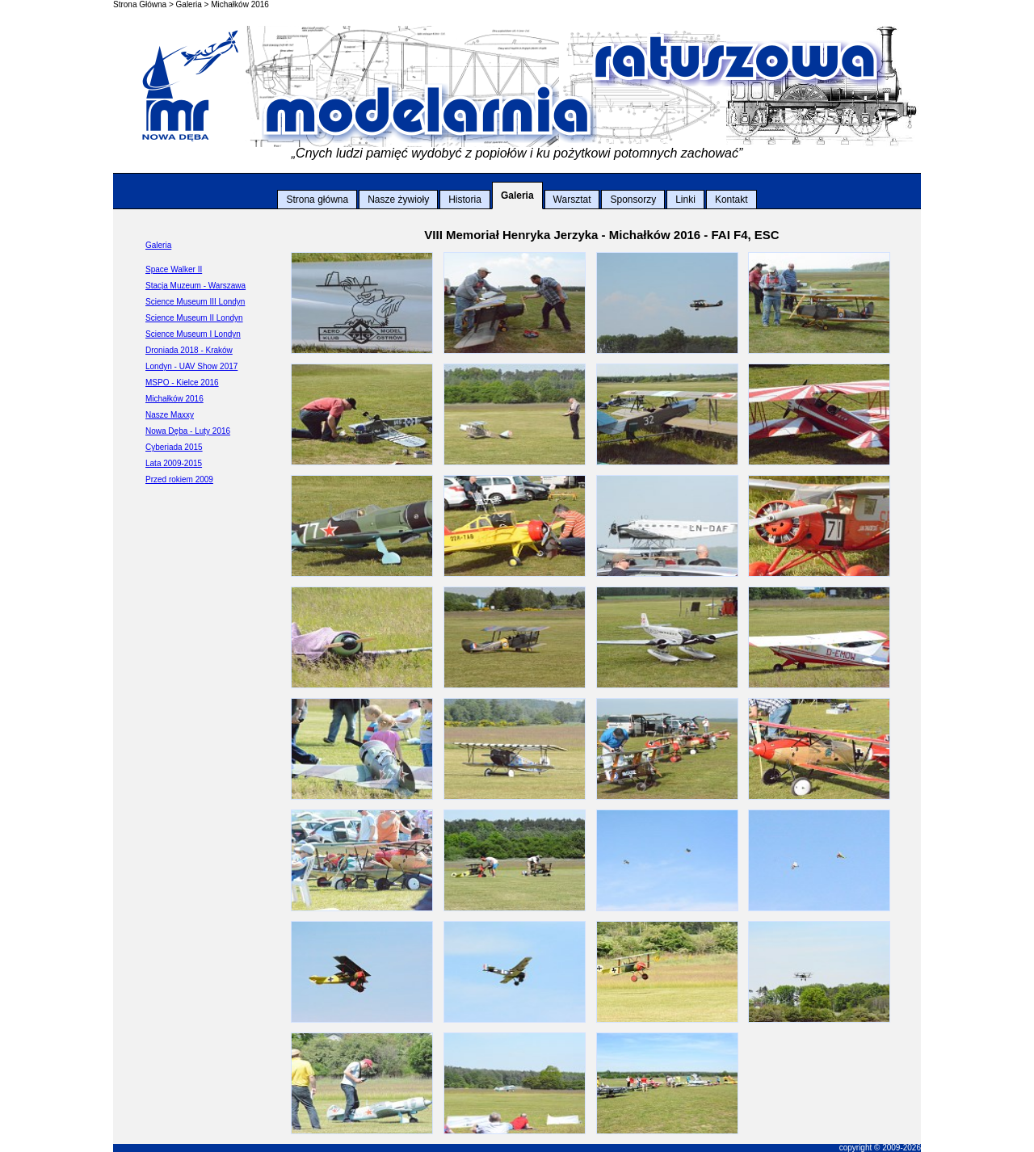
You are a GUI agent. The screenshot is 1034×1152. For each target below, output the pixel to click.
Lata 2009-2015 (173, 463)
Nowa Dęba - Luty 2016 (187, 431)
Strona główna (317, 199)
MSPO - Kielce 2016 (182, 382)
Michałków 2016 (240, 4)
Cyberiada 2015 (174, 447)
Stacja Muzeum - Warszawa (195, 285)
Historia (464, 199)
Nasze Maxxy (169, 414)
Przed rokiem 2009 (179, 479)
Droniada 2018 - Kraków (189, 350)
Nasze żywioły (398, 199)
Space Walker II (173, 269)
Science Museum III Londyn (195, 301)
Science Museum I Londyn (193, 334)
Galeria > (192, 4)
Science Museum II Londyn (194, 317)
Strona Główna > (143, 4)
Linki (685, 199)
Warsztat (572, 199)
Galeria (517, 195)
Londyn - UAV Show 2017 (191, 366)
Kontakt (731, 199)
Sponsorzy (633, 199)
